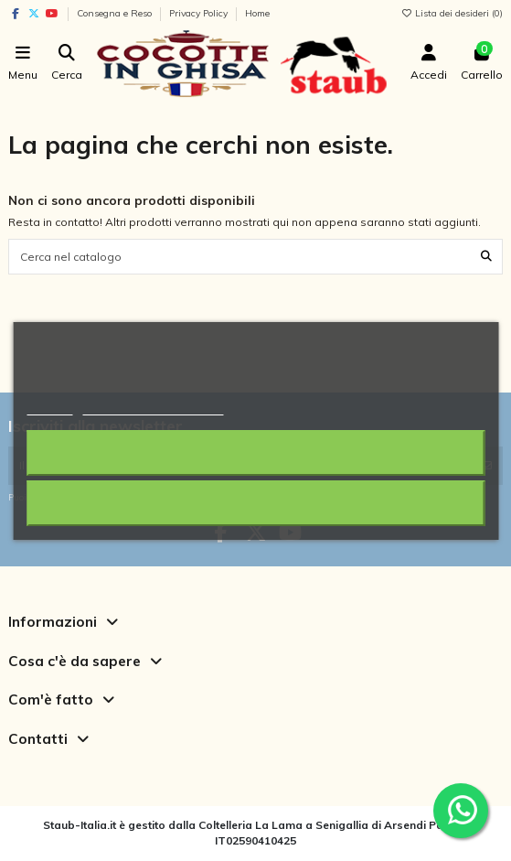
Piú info (49, 406)
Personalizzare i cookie (152, 406)
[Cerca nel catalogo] (486, 256)
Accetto (255, 503)
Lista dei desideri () (451, 13)
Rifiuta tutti (256, 452)
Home (257, 13)
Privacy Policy (199, 13)
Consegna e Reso (115, 13)
